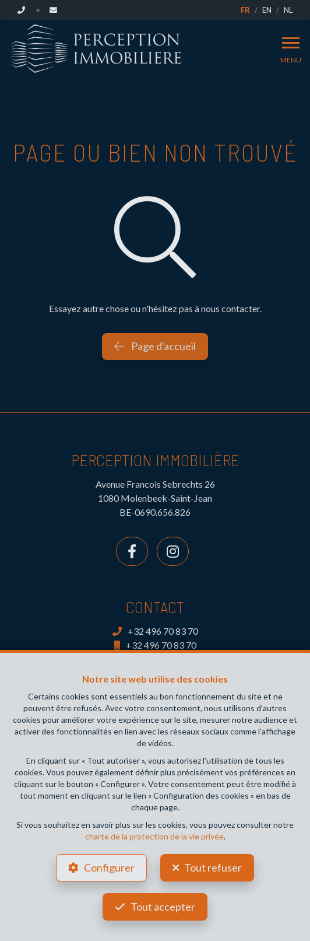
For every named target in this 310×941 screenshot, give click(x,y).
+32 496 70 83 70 (155, 630)
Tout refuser (213, 867)
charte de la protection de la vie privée (154, 836)
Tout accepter (163, 906)
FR (245, 10)
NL (288, 10)
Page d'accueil (155, 346)
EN (267, 10)
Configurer (109, 867)
